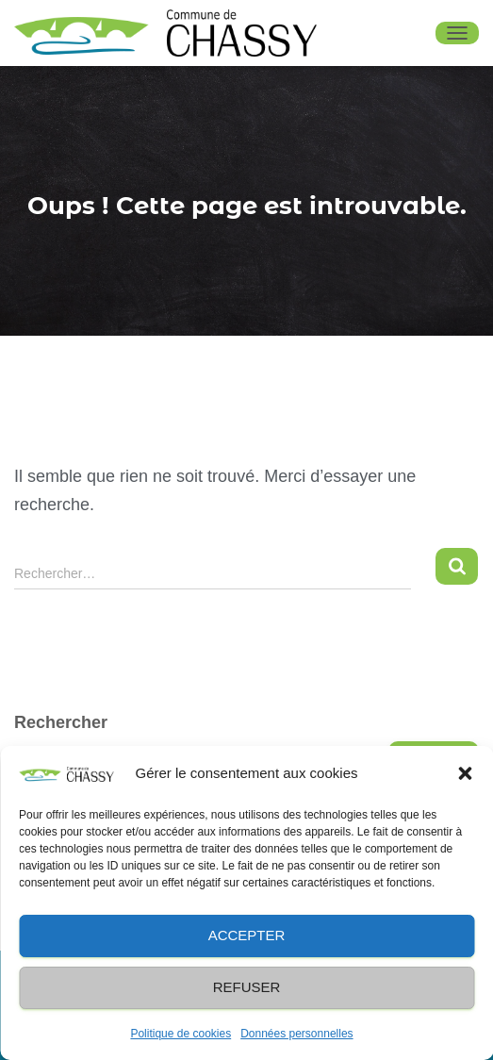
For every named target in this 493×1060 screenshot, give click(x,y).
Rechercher (60, 722)
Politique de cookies (180, 1033)
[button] (464, 773)
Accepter (247, 935)
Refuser (247, 987)
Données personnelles (296, 1033)
